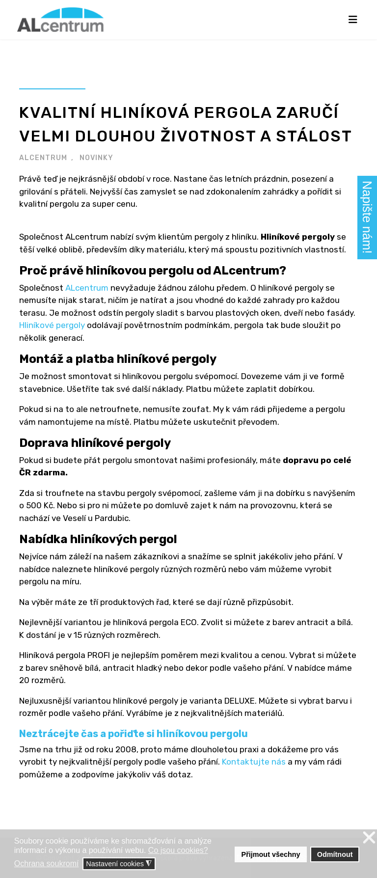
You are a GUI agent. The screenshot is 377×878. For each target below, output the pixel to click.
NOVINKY (96, 158)
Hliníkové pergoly (52, 325)
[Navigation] (353, 19)
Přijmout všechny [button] (271, 854)
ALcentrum (86, 288)
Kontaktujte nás (254, 762)
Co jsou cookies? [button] (178, 850)
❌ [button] (369, 838)
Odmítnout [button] (335, 854)
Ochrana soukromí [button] (46, 863)
